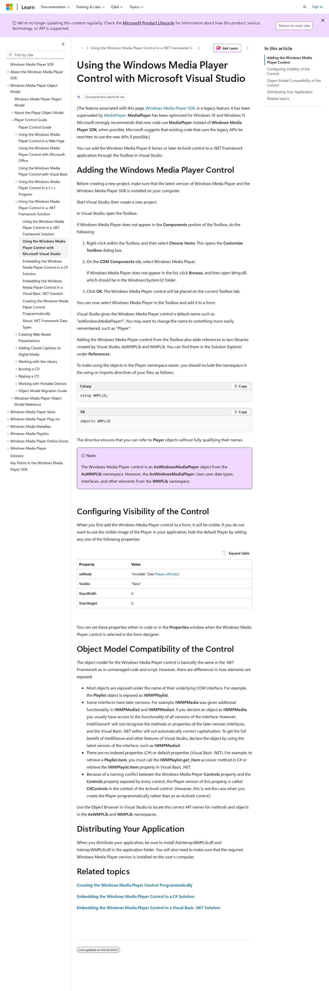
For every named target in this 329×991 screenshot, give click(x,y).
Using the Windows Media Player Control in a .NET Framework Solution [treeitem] (43, 227)
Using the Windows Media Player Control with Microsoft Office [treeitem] (42, 154)
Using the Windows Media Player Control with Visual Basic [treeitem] (43, 171)
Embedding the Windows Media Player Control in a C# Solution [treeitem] (45, 267)
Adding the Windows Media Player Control (289, 60)
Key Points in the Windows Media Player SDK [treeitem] (36, 466)
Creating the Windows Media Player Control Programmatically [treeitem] (45, 307)
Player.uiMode (166, 573)
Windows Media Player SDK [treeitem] (32, 64)
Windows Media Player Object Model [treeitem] (38, 102)
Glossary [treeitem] (17, 455)
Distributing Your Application (290, 91)
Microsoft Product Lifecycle (149, 22)
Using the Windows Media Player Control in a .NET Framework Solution (144, 47)
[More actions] (247, 48)
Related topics (278, 98)
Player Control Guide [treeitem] (35, 127)
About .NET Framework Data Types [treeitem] (45, 323)
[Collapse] (63, 44)
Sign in (317, 6)
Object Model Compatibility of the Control (294, 83)
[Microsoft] (9, 7)
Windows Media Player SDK (170, 108)
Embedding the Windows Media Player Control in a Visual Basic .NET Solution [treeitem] (43, 287)
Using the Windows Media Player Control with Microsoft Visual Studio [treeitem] (44, 247)
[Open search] (305, 7)
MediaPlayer (115, 115)
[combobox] (35, 55)
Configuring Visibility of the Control (288, 71)
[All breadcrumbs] (81, 48)
